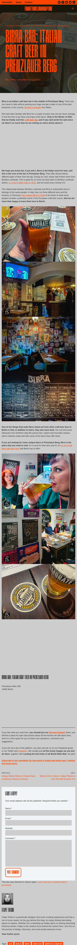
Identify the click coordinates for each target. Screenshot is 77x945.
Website (9, 838)
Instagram (23, 757)
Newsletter (7, 2)
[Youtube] (70, 2)
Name (8, 818)
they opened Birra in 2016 (33, 200)
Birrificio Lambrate (33, 107)
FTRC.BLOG (10, 26)
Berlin (32, 26)
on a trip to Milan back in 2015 (32, 184)
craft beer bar (39, 120)
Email (8, 828)
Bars (7, 80)
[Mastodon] (59, 2)
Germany (25, 26)
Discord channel (58, 738)
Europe (18, 26)
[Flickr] (66, 2)
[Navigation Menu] (72, 8)
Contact (29, 2)
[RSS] (74, 2)
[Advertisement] (38, 151)
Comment (10, 849)
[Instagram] (63, 2)
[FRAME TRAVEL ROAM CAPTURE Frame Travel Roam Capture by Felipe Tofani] (38, 8)
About (19, 2)
